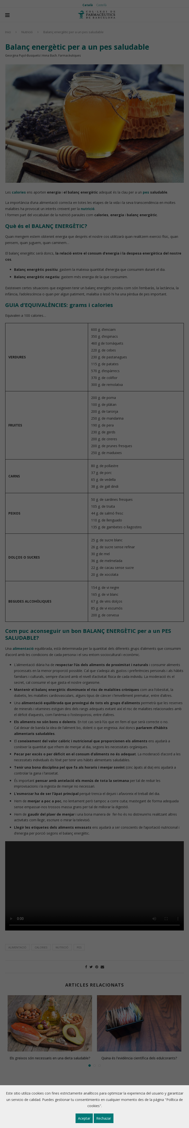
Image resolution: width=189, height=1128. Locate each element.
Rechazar (103, 1118)
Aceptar (84, 1118)
